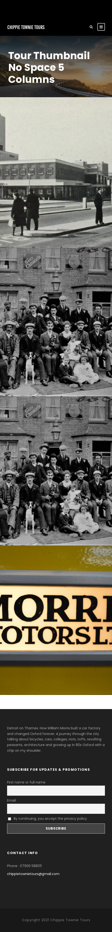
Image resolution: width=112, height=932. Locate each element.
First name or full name (26, 782)
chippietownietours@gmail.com (33, 873)
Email (11, 800)
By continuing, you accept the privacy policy (47, 818)
